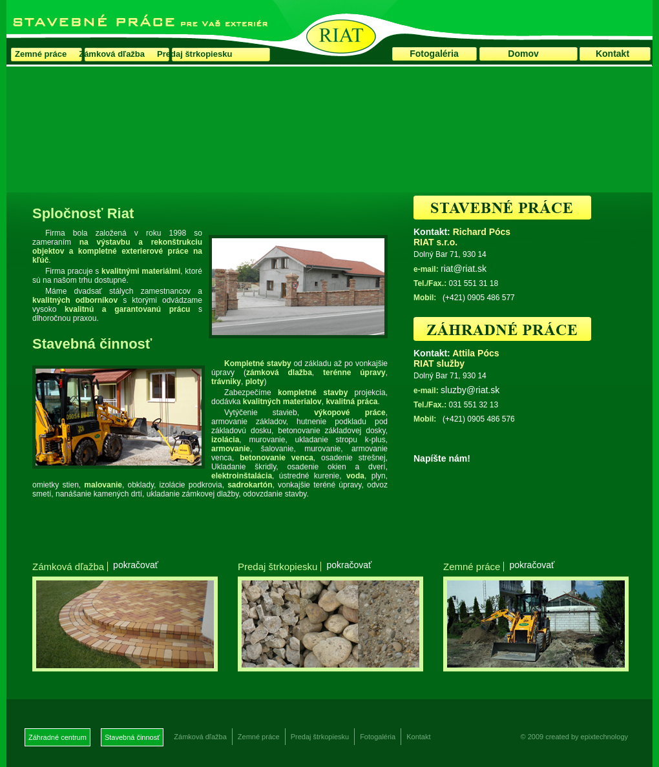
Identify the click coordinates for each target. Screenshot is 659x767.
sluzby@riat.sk (470, 390)
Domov (523, 53)
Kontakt (612, 53)
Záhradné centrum (57, 737)
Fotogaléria (434, 53)
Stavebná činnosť (132, 737)
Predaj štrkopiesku (194, 54)
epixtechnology (604, 737)
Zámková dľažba (112, 54)
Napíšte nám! (441, 458)
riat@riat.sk (463, 268)
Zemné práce (41, 54)
